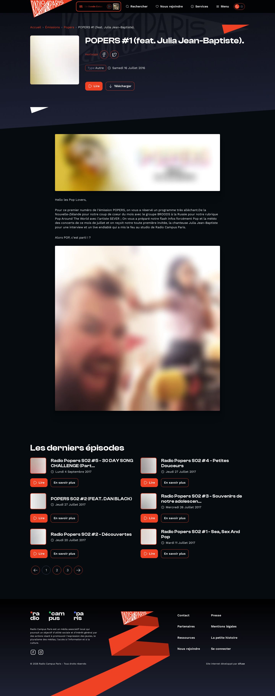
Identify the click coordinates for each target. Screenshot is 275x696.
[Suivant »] (78, 570)
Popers (69, 27)
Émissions (52, 27)
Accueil (35, 27)
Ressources (188, 637)
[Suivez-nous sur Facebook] (33, 652)
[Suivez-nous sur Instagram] (41, 652)
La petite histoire (226, 637)
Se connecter (223, 649)
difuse (241, 663)
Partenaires (188, 626)
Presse (218, 615)
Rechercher (137, 6)
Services (199, 6)
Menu (222, 6)
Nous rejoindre (169, 6)
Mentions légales (225, 626)
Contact (185, 615)
